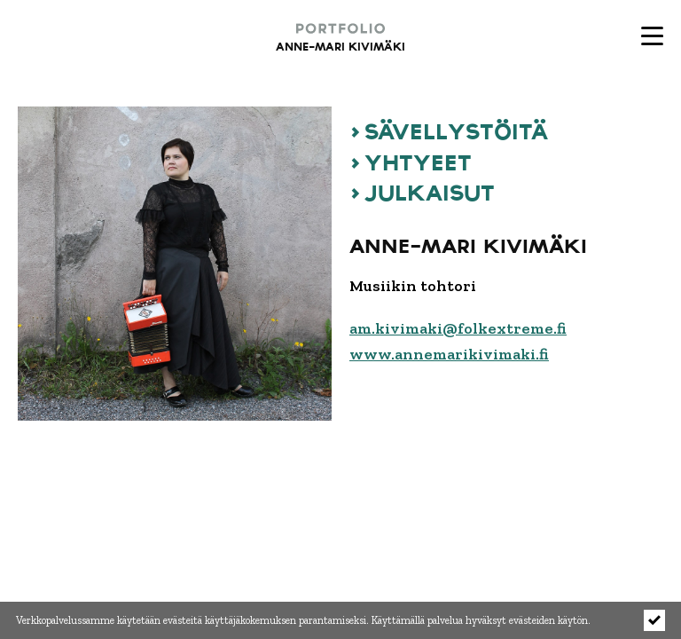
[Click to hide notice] (654, 620)
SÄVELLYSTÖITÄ (456, 130)
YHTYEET (418, 161)
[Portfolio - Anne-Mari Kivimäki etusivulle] (305, 35)
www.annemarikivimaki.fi (449, 354)
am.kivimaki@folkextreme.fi (458, 328)
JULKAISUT (429, 192)
